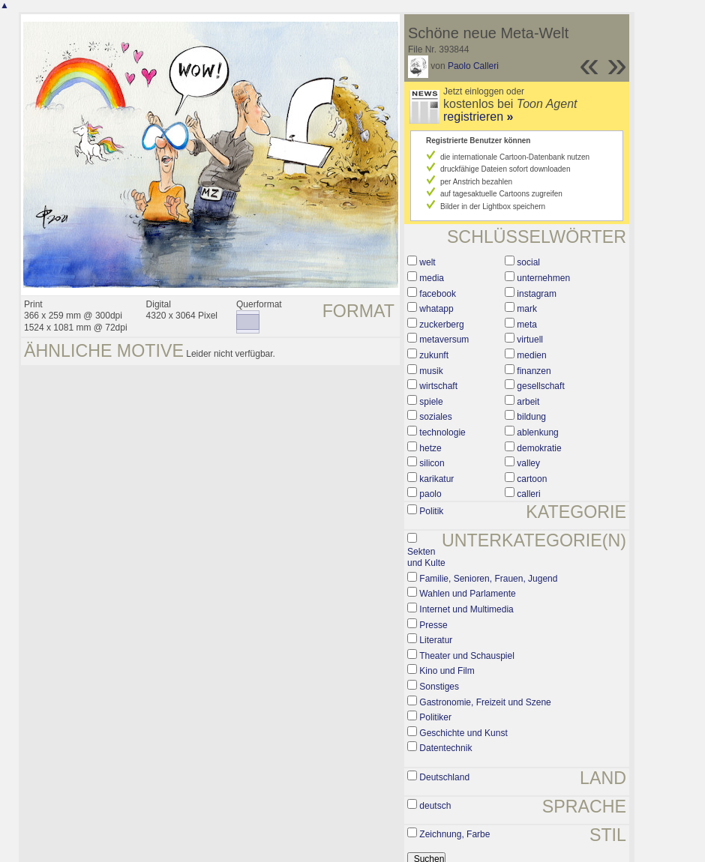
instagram (536, 294)
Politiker (435, 717)
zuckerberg (441, 324)
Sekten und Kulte (426, 557)
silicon (431, 463)
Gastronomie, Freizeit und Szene (484, 702)
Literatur (435, 640)
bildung (531, 417)
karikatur (436, 479)
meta (527, 324)
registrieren (478, 116)
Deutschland (444, 777)
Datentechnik (445, 748)
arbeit (528, 402)
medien (531, 355)
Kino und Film (446, 671)
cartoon (532, 479)
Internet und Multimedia (466, 609)
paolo (430, 494)
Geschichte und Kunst (463, 733)
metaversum (444, 339)
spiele (430, 402)
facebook (437, 294)
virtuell (530, 339)
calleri (528, 494)
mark (527, 309)
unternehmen (543, 278)
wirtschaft (438, 386)
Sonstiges (439, 686)
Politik (431, 511)
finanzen (533, 371)
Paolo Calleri (473, 66)
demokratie (539, 448)
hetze (430, 448)
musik (430, 371)
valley (528, 463)
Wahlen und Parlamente (467, 593)
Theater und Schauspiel (466, 656)
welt (427, 262)
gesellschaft (540, 386)
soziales (435, 417)
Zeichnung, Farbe (454, 834)
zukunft (433, 355)
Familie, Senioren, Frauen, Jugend (488, 578)
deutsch (435, 806)
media (431, 278)
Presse (433, 625)
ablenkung (537, 432)
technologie (442, 432)
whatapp (436, 309)
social (528, 262)
